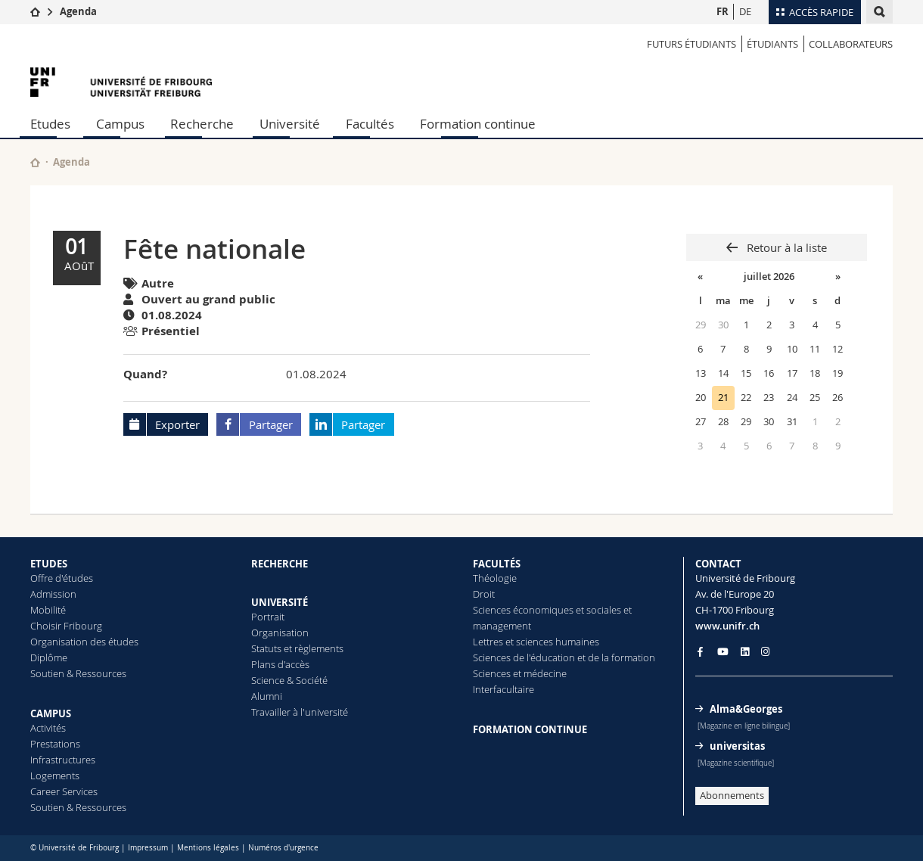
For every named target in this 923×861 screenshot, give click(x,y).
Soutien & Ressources (78, 673)
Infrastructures (62, 759)
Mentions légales (208, 848)
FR (722, 11)
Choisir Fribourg (66, 626)
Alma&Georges (746, 709)
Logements (54, 775)
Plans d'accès (280, 664)
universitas (737, 746)
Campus (120, 123)
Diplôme (48, 657)
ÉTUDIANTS (772, 44)
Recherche (202, 123)
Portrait (267, 616)
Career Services (64, 791)
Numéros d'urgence (283, 848)
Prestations (55, 744)
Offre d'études (61, 578)
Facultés (370, 123)
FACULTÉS (497, 563)
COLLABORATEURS (851, 44)
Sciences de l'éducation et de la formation (564, 657)
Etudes (50, 123)
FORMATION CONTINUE (530, 729)
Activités (48, 728)
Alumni (266, 696)
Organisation (280, 632)
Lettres (488, 641)
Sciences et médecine (520, 673)
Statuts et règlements (297, 648)
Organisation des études (84, 641)
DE (745, 11)
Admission (53, 594)
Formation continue (478, 123)
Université (289, 123)
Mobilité (48, 610)
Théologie (495, 578)
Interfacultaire (503, 689)
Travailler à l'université (299, 712)
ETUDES (48, 563)
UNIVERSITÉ (279, 602)
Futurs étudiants (691, 44)
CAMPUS (50, 713)
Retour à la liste (785, 247)
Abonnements (732, 795)
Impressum (148, 848)
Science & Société (289, 680)
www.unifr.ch (727, 626)
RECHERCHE (279, 563)
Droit (484, 594)
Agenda (78, 11)
